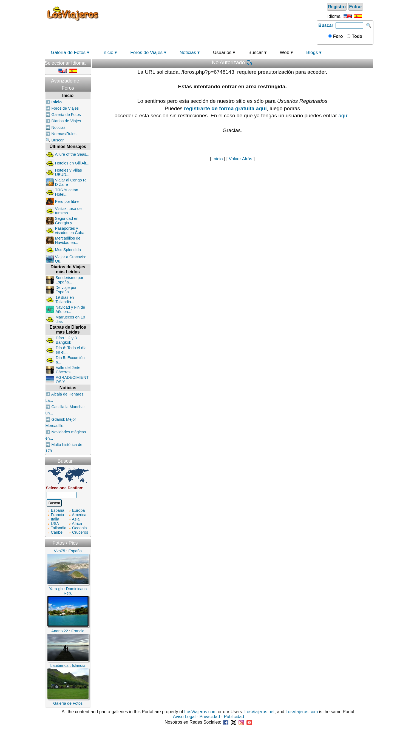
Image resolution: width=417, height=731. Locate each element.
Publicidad (234, 716)
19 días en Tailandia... (64, 299)
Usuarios (222, 52)
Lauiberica (59, 665)
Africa (77, 523)
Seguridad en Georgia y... (67, 220)
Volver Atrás (240, 159)
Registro (337, 6)
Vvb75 (59, 551)
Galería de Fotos (68, 52)
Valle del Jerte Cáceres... (68, 369)
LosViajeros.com (200, 711)
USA (55, 523)
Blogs (312, 52)
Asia (76, 519)
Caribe (57, 532)
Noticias (188, 52)
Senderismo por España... (69, 279)
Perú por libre (67, 201)
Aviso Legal (184, 716)
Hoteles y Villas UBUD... (68, 172)
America (79, 515)
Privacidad (209, 716)
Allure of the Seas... (72, 154)
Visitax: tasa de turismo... (68, 210)
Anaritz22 (59, 631)
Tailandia (58, 528)
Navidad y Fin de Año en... (70, 309)
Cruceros (80, 532)
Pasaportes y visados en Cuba (69, 230)
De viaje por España (65, 289)
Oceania (79, 528)
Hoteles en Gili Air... (72, 163)
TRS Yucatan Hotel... (66, 192)
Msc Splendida (68, 250)
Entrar (355, 6)
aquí (343, 115)
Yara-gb (56, 589)
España (57, 510)
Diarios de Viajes (66, 121)
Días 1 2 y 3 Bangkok (66, 340)
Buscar (325, 25)
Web (285, 52)
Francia (57, 515)
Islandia (79, 665)
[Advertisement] (208, 13)
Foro (337, 36)
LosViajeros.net (259, 711)
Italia (55, 519)
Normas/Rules (64, 134)
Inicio (108, 52)
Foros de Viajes (146, 52)
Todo (356, 36)
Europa (78, 510)
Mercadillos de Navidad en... (68, 240)
